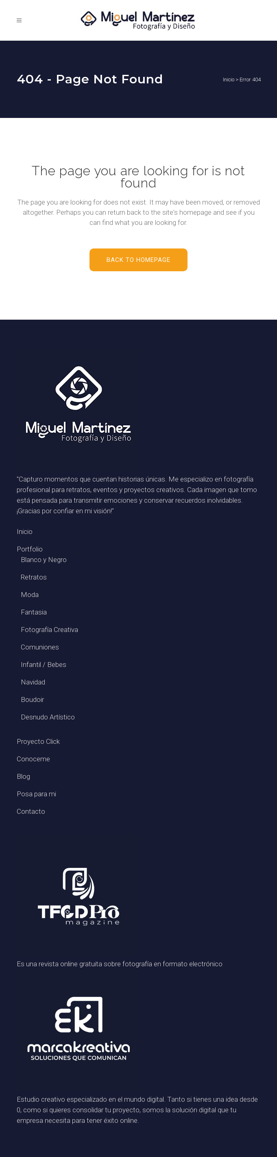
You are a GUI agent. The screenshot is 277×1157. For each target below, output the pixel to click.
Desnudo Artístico (48, 717)
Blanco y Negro (44, 560)
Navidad (33, 682)
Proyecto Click (38, 741)
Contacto (31, 811)
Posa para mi (36, 794)
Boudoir (32, 699)
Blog (23, 776)
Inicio (228, 79)
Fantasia (34, 612)
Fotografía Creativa (49, 629)
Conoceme (33, 759)
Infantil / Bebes (43, 664)
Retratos (34, 577)
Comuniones (40, 647)
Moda (30, 594)
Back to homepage (138, 260)
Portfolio (30, 549)
